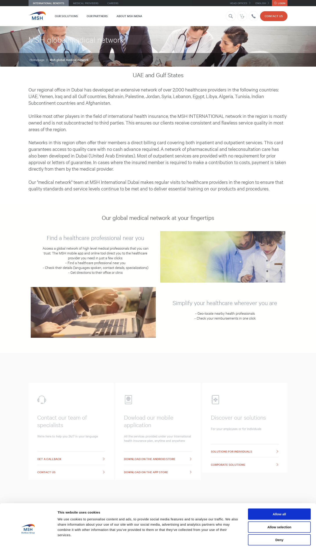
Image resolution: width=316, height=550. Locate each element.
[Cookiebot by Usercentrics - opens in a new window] (28, 541)
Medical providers (86, 3)
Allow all (279, 496)
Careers (112, 3)
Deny (279, 522)
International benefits (48, 3)
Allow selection (279, 509)
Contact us (274, 16)
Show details (230, 541)
